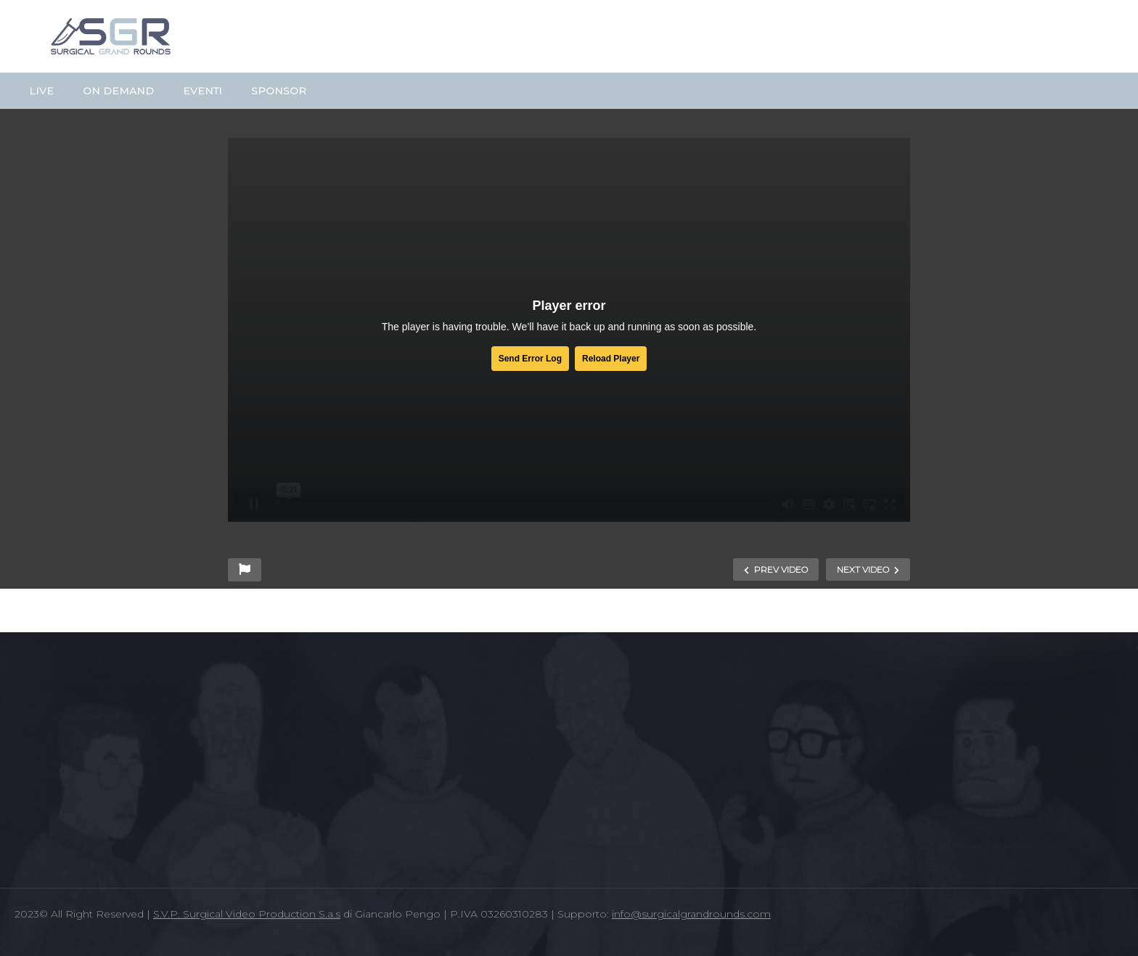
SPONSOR (278, 90)
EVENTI (202, 90)
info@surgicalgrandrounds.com (691, 913)
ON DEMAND (118, 90)
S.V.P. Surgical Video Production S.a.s (246, 913)
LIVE (41, 90)
